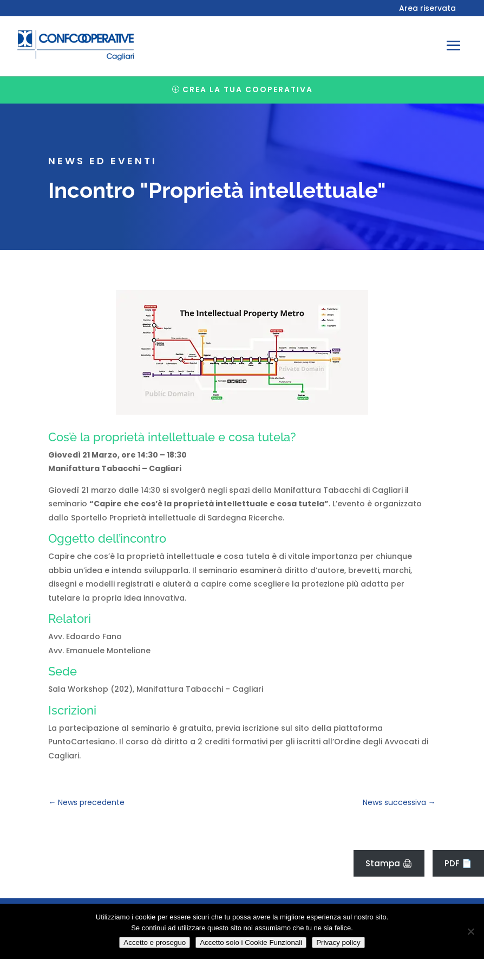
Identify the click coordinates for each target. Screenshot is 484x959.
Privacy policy (338, 942)
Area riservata (427, 9)
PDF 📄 (458, 863)
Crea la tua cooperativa (247, 89)
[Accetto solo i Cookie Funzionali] (470, 931)
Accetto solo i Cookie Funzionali (251, 942)
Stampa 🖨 (389, 863)
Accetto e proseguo (154, 942)
